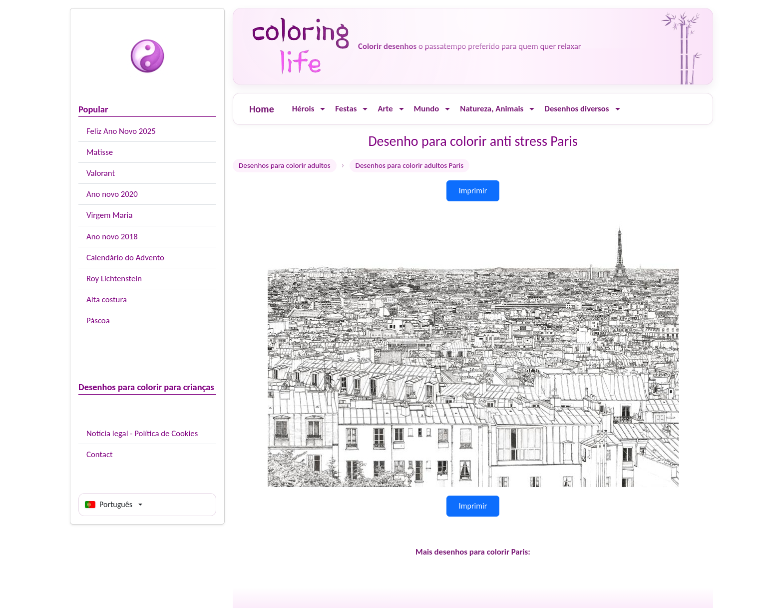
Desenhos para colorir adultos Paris (410, 165)
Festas (346, 108)
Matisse (99, 152)
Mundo (426, 108)
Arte (385, 108)
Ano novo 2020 (112, 194)
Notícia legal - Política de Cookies (142, 433)
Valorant (100, 173)
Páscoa (98, 320)
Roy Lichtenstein (114, 278)
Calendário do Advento (125, 257)
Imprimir (473, 190)
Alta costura (106, 299)
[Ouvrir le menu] (322, 109)
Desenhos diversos (576, 108)
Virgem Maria (109, 215)
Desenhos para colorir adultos (285, 165)
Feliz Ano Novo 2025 (121, 131)
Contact (99, 454)
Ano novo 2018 (112, 236)
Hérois (303, 108)
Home (261, 109)
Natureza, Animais (491, 108)
